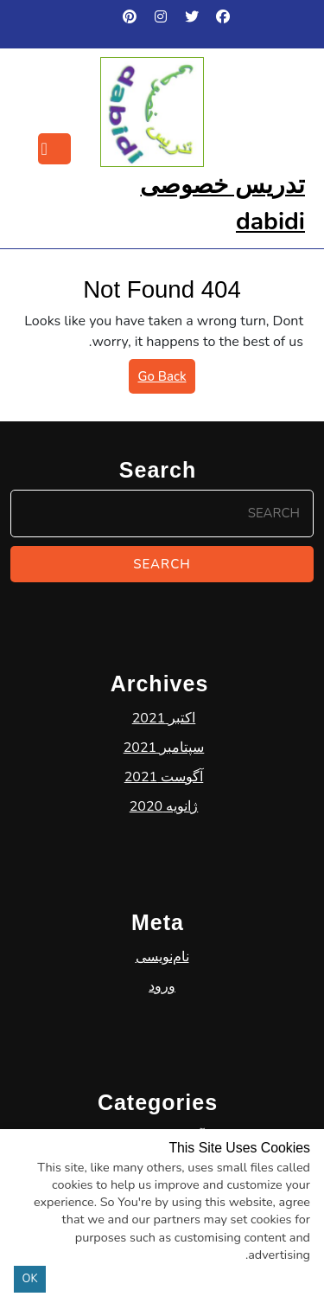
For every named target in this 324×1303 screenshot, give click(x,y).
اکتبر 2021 (164, 777)
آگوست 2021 (164, 836)
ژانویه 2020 (164, 866)
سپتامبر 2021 (164, 807)
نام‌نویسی (162, 1016)
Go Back (157, 379)
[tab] (54, 148)
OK (30, 1279)
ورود (162, 1046)
